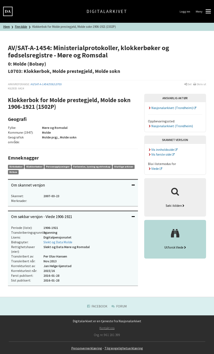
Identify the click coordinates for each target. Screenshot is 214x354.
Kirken (13, 172)
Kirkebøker (16, 166)
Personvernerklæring (86, 348)
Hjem (6, 27)
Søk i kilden (175, 205)
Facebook (97, 306)
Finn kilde (21, 27)
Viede (153, 168)
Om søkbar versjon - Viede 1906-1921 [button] (73, 216)
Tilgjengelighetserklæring (123, 348)
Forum (119, 306)
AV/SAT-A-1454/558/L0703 (46, 84)
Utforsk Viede (175, 247)
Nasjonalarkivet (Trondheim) (171, 108)
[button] (187, 84)
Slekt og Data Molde (57, 242)
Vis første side (160, 154)
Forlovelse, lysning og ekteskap (91, 166)
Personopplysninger (58, 166)
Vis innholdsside (161, 149)
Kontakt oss (107, 328)
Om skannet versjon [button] (73, 185)
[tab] (73, 185)
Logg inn (185, 11)
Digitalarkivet (107, 11)
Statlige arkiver (123, 166)
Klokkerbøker (34, 166)
